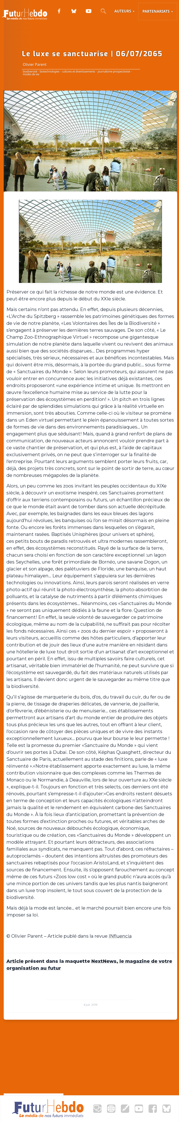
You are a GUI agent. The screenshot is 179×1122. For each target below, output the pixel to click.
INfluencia (120, 936)
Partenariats (156, 11)
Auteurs (122, 11)
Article (15, 961)
